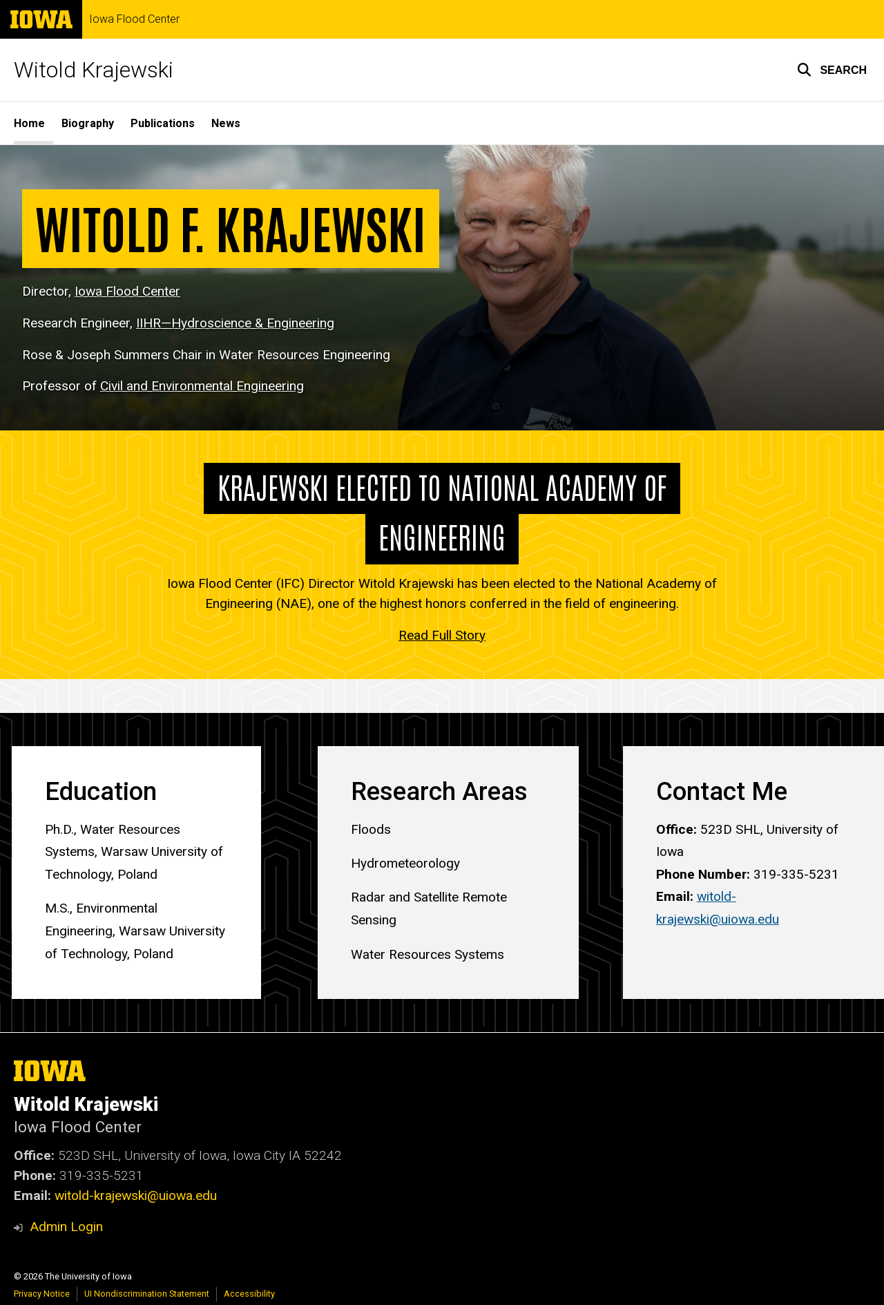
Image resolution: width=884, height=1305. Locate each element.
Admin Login (66, 1227)
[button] (832, 70)
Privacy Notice (42, 1293)
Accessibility (249, 1293)
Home (29, 123)
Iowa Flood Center (134, 19)
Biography (87, 123)
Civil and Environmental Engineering (202, 386)
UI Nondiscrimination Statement (146, 1293)
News (225, 123)
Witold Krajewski (93, 70)
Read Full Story (442, 635)
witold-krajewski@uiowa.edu (136, 1195)
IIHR (235, 323)
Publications (163, 123)
